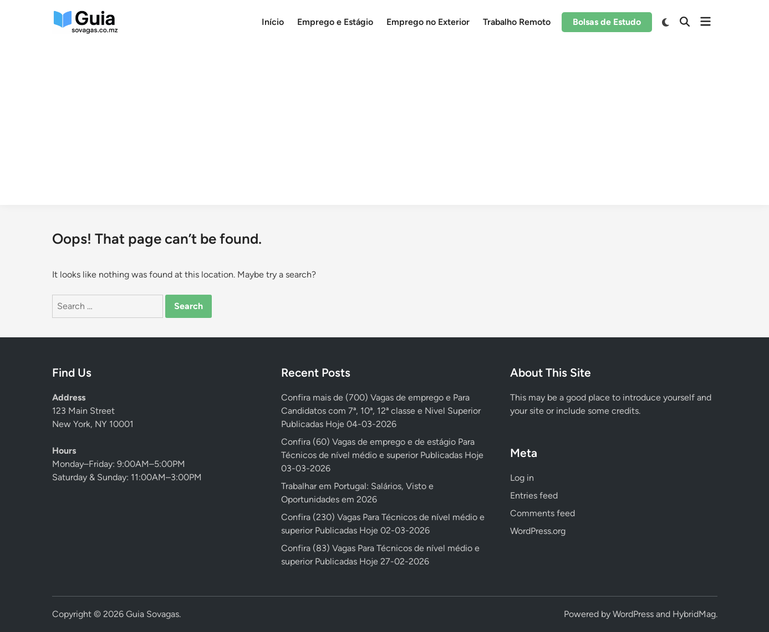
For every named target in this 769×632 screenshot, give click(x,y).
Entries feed (534, 495)
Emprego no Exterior (428, 22)
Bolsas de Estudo (607, 22)
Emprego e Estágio (335, 22)
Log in (522, 477)
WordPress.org (538, 531)
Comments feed (542, 513)
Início (273, 22)
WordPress (633, 614)
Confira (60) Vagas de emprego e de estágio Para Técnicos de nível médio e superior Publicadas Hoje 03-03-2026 (382, 455)
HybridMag (694, 614)
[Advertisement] (384, 127)
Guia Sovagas (152, 614)
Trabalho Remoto (517, 22)
